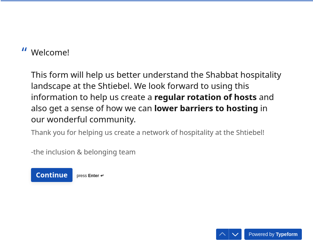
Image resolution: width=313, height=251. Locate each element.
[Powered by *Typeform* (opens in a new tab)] (273, 234)
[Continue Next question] (51, 175)
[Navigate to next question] (235, 234)
